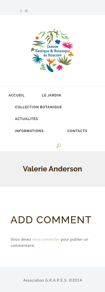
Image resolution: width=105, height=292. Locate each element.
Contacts (77, 131)
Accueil (17, 95)
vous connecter (46, 239)
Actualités (26, 119)
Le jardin (51, 95)
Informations (29, 131)
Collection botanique (38, 107)
